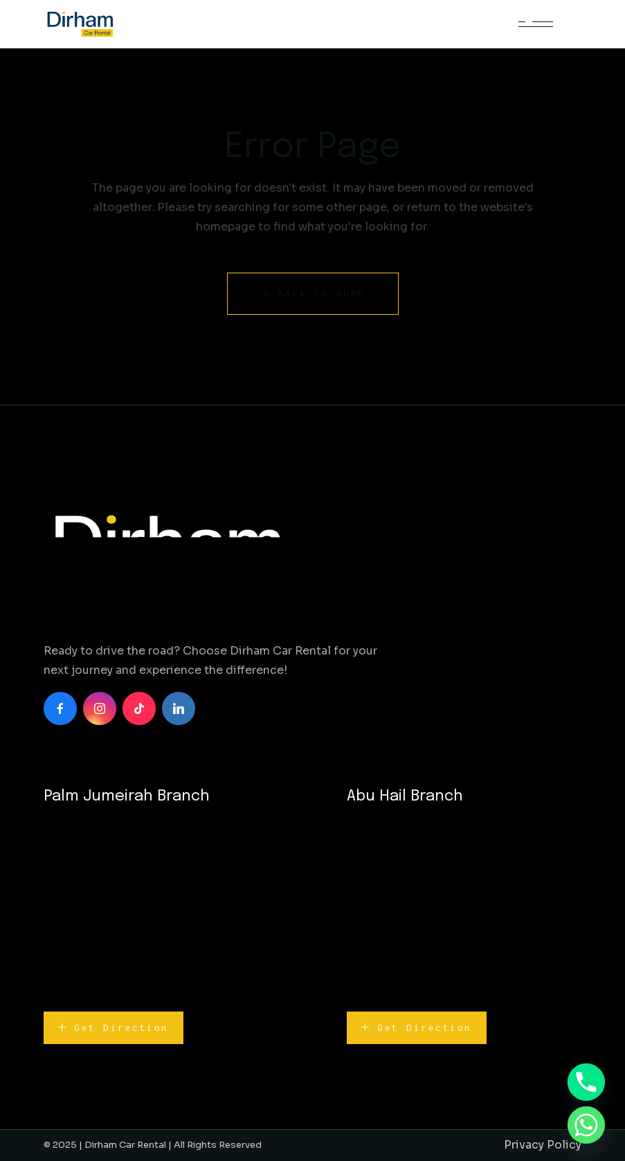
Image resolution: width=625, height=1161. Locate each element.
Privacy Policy (542, 1144)
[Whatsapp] (586, 1125)
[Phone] (586, 1082)
